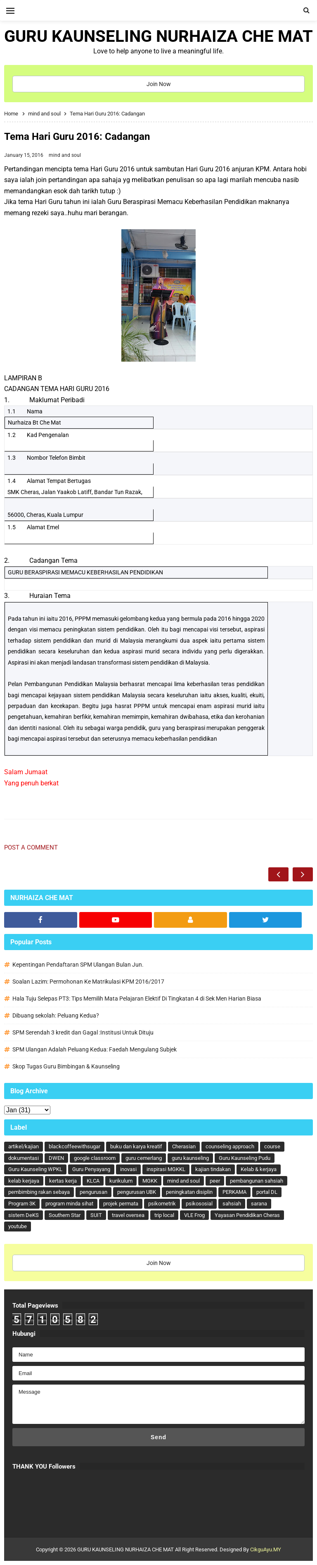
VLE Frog (194, 1215)
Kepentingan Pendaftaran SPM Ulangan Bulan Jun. (78, 964)
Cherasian (184, 1146)
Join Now (159, 84)
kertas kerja (63, 1181)
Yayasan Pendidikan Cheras (247, 1215)
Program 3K (21, 1203)
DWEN (56, 1158)
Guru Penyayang (91, 1169)
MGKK (149, 1181)
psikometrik (162, 1203)
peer (215, 1181)
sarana (259, 1203)
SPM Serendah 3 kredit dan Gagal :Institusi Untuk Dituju (83, 1032)
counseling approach (230, 1146)
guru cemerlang (143, 1158)
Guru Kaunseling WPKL (35, 1169)
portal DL (266, 1192)
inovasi (128, 1169)
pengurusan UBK (136, 1192)
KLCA (93, 1181)
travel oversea (128, 1215)
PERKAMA (234, 1192)
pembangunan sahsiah (256, 1181)
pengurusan (93, 1192)
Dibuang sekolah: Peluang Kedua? (55, 1015)
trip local (164, 1215)
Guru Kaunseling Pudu (244, 1158)
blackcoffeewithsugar (74, 1146)
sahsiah (231, 1203)
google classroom (95, 1158)
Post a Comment (31, 847)
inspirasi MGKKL (166, 1169)
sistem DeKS (23, 1215)
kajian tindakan (213, 1169)
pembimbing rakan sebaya (39, 1192)
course (272, 1146)
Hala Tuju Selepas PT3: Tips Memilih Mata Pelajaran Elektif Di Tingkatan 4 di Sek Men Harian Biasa (136, 998)
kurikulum (120, 1181)
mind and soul (65, 155)
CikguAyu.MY (265, 1549)
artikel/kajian (23, 1146)
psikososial (199, 1203)
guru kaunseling (190, 1158)
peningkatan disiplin (189, 1192)
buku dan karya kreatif (136, 1146)
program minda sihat (69, 1203)
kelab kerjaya (23, 1181)
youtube (17, 1226)
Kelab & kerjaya (259, 1169)
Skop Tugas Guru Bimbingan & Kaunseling (66, 1066)
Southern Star (64, 1215)
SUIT (96, 1215)
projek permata (120, 1203)
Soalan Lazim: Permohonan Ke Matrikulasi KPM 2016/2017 (88, 981)
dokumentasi (23, 1158)
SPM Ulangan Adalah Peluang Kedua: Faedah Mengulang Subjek (94, 1049)
